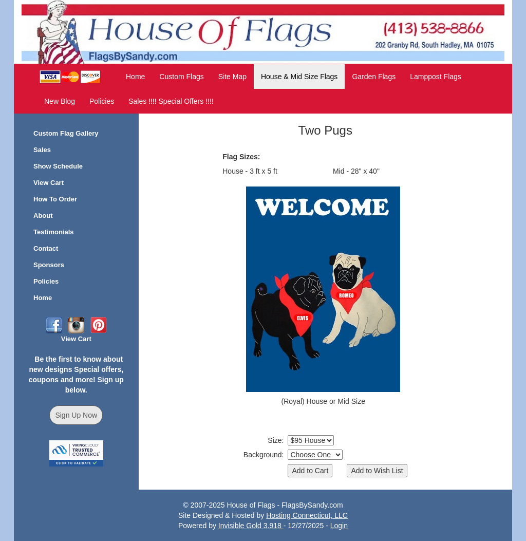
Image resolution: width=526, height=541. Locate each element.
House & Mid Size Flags (299, 76)
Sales (42, 150)
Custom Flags (181, 76)
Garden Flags (374, 76)
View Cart (48, 182)
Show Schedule (58, 166)
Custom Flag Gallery (65, 133)
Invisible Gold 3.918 (251, 525)
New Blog (59, 101)
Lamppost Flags (435, 76)
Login (339, 525)
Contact (45, 248)
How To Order (55, 199)
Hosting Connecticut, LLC (307, 515)
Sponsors (48, 265)
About (43, 215)
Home (135, 76)
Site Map (232, 76)
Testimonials (53, 232)
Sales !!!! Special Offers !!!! (170, 101)
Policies (101, 101)
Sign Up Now (76, 415)
